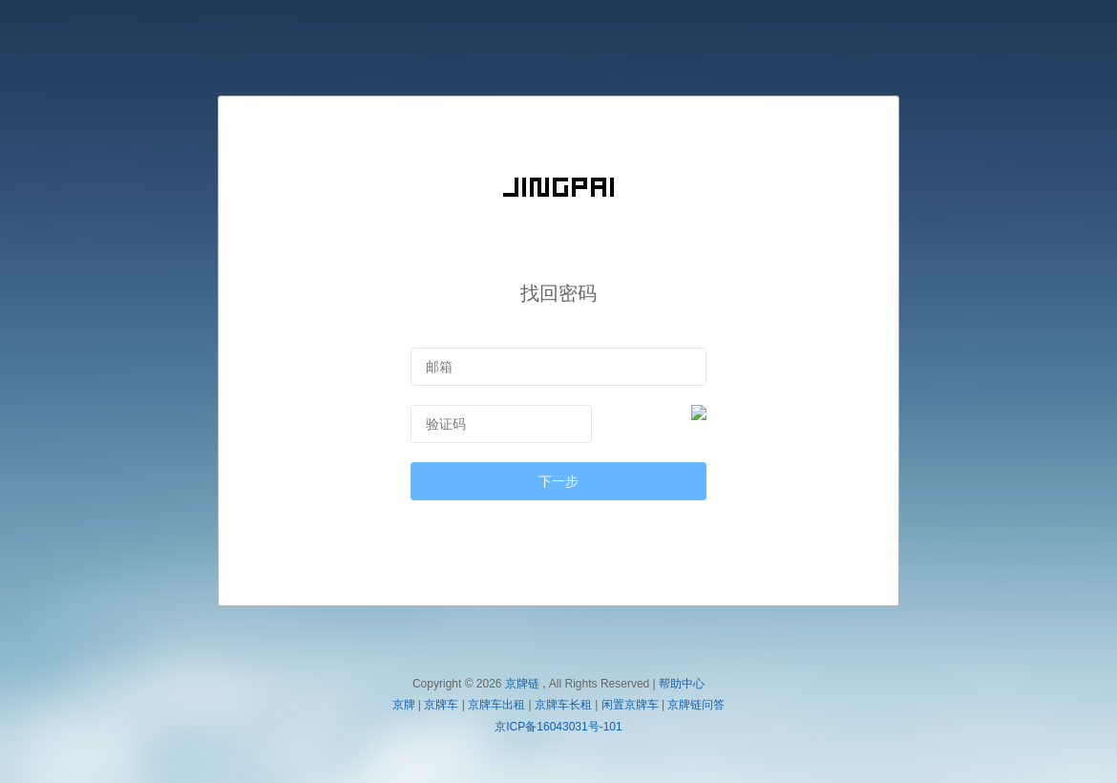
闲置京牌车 (630, 704)
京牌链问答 (696, 704)
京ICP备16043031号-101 (558, 726)
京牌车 (441, 704)
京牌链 (522, 683)
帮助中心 (682, 683)
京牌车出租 (496, 704)
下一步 (558, 481)
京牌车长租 (563, 704)
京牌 (403, 704)
